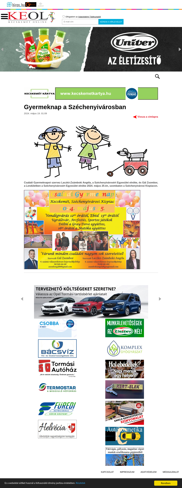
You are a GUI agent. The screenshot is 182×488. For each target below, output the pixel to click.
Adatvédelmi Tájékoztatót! (89, 17)
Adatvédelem (148, 476)
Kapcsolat (107, 476)
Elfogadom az (82, 16)
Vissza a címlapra (147, 121)
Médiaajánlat (171, 476)
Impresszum (127, 476)
